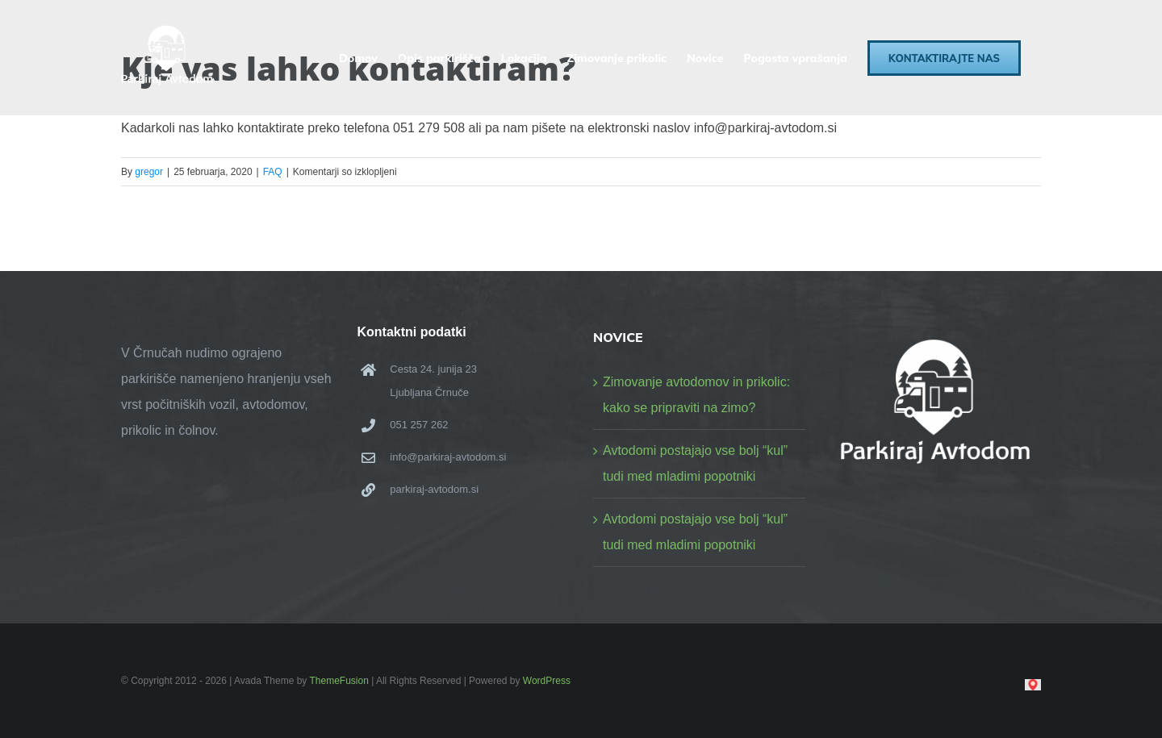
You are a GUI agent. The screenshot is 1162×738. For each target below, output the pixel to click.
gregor (149, 171)
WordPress (547, 680)
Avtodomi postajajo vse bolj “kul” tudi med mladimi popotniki (695, 463)
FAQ (272, 171)
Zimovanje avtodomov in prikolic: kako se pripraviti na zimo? (696, 395)
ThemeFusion (338, 680)
